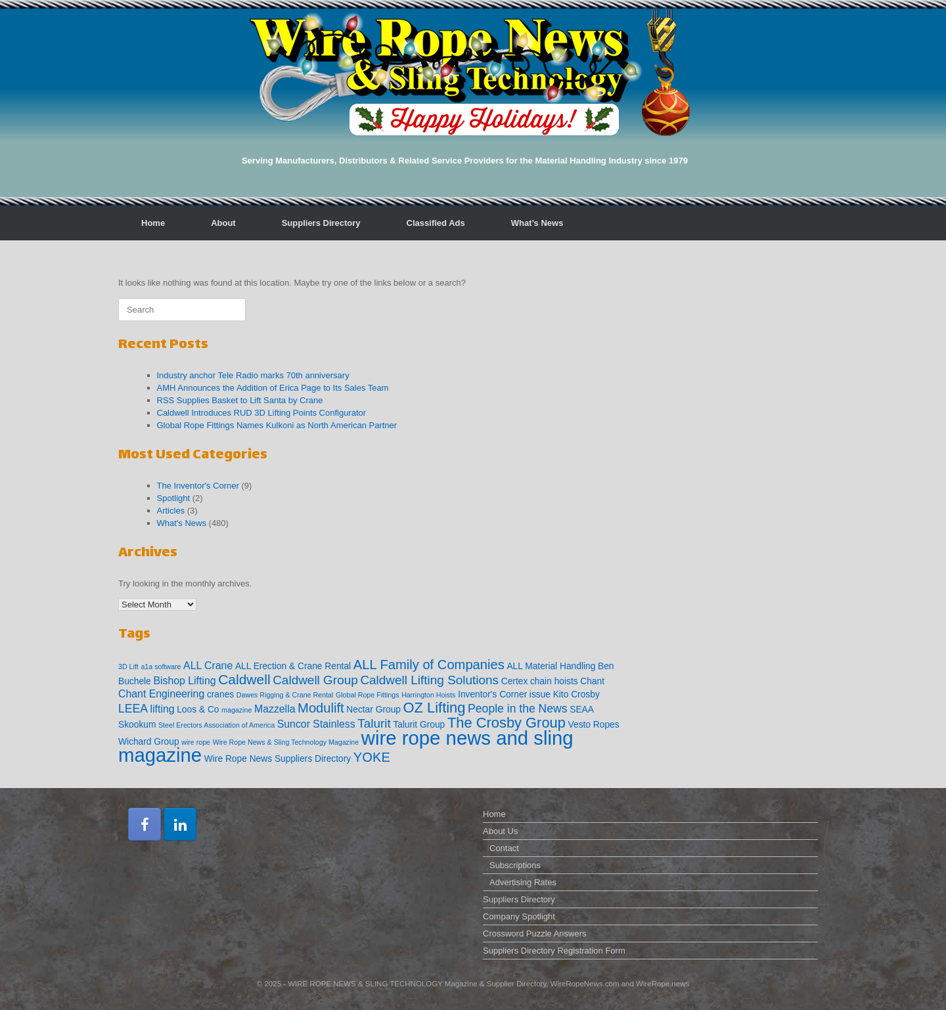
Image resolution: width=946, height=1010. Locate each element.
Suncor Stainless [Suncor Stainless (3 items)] (316, 724)
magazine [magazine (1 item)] (236, 710)
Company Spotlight (519, 916)
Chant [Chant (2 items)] (592, 681)
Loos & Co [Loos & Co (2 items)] (198, 709)
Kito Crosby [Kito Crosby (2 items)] (576, 694)
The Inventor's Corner (198, 486)
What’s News (537, 223)
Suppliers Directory (321, 223)
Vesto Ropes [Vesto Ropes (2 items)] (593, 725)
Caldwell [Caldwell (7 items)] (244, 679)
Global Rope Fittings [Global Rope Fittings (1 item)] (367, 695)
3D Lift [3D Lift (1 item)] (128, 666)
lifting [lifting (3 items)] (162, 708)
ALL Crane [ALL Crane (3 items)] (208, 665)
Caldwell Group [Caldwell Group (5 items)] (315, 680)
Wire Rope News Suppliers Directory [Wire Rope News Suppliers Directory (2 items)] (277, 759)
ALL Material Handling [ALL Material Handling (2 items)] (551, 666)
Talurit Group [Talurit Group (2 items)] (419, 725)
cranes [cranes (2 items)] (220, 694)
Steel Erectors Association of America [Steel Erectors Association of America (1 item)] (216, 725)
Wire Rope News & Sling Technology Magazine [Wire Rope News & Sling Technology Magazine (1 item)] (286, 742)
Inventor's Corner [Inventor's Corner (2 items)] (492, 694)
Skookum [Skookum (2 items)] (137, 725)
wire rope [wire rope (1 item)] (195, 742)
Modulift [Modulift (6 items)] (321, 708)
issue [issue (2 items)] (540, 694)
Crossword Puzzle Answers (535, 933)
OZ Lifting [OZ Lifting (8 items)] (434, 707)
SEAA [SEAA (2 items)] (582, 709)
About (223, 223)
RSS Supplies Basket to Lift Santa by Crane (240, 400)
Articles (171, 511)
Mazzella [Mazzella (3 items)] (275, 708)
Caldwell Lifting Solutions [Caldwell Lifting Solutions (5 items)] (429, 680)
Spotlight (174, 498)
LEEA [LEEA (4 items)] (133, 708)
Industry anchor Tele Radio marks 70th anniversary (253, 375)
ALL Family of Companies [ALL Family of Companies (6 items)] (429, 664)
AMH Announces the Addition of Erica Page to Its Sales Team (273, 388)
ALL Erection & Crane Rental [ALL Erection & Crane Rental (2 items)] (293, 666)
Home (153, 223)
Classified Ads (436, 223)
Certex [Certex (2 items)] (514, 681)
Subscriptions (515, 865)
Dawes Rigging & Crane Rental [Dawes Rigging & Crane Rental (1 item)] (285, 695)
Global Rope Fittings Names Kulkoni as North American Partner (277, 425)
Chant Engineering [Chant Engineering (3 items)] (161, 693)
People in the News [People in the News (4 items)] (517, 708)
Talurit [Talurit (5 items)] (374, 723)
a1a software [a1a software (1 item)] (161, 666)
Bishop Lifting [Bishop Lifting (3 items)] (184, 680)
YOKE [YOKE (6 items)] (371, 757)
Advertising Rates (522, 882)
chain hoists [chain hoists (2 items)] (554, 681)
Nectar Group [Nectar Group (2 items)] (373, 709)
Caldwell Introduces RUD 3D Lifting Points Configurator (262, 413)
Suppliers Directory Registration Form (554, 950)
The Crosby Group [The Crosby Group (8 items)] (506, 722)
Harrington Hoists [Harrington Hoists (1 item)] (428, 695)
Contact (504, 848)
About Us (500, 831)
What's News (181, 523)
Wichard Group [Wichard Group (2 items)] (148, 742)
